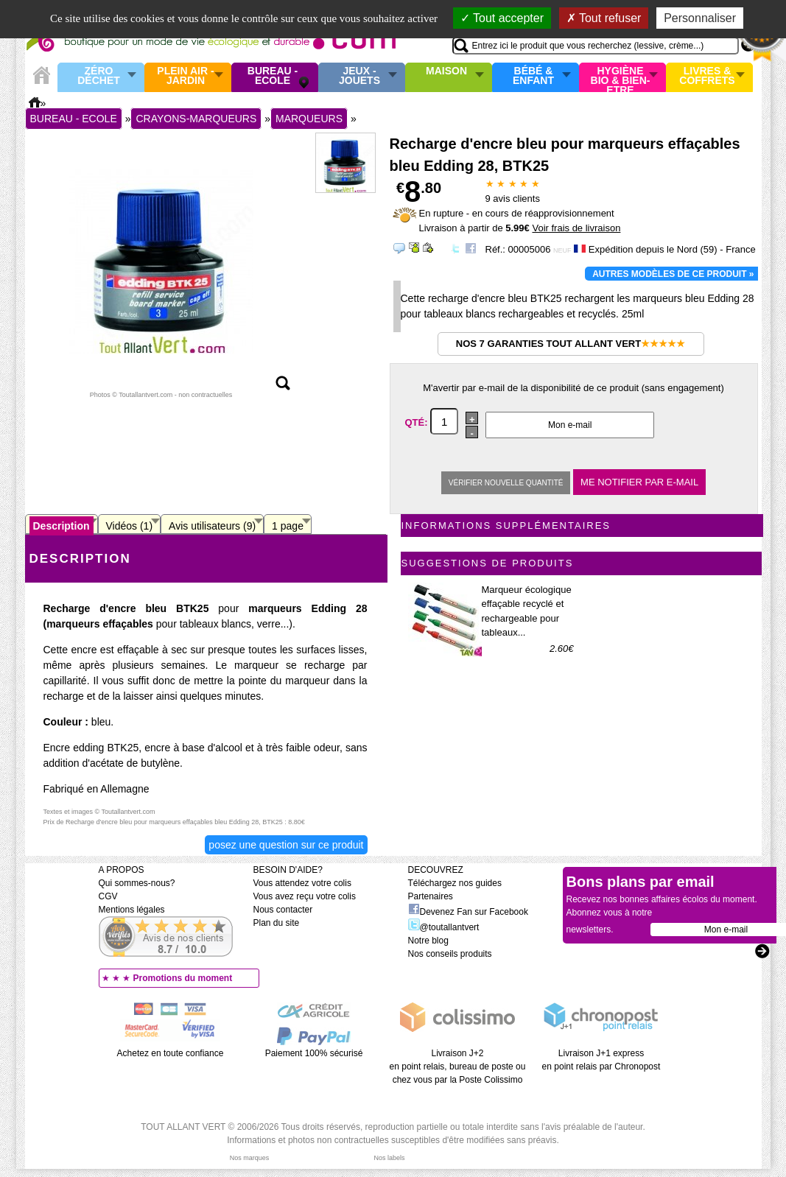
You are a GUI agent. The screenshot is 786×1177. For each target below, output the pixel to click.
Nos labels (388, 1158)
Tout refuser (604, 18)
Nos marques (250, 1158)
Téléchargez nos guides (455, 883)
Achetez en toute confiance (170, 1053)
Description (61, 526)
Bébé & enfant (533, 76)
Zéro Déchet (98, 76)
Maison (446, 71)
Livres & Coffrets (706, 76)
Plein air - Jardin (185, 76)
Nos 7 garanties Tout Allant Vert (570, 343)
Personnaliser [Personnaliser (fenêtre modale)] (700, 18)
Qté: (418, 422)
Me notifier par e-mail (639, 482)
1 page (287, 526)
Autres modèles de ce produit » (673, 274)
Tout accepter (502, 18)
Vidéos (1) (129, 526)
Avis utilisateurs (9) (212, 526)
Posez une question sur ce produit (285, 845)
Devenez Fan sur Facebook (468, 912)
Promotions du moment (183, 978)
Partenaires (430, 896)
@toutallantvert (444, 927)
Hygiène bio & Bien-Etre (620, 77)
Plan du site (276, 923)
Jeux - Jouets (359, 76)
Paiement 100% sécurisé (314, 1053)
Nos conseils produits (450, 954)
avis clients (512, 198)
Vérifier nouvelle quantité (506, 483)
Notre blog (428, 940)
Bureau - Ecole (273, 76)
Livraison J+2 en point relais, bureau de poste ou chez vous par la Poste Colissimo (458, 1066)
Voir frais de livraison (576, 227)
